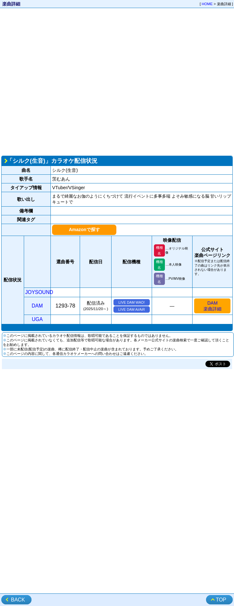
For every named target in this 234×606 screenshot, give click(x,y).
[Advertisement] (71, 81)
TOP (221, 599)
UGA (37, 319)
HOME (207, 4)
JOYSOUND (39, 292)
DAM (37, 305)
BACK (18, 599)
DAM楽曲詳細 (212, 305)
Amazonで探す (84, 229)
